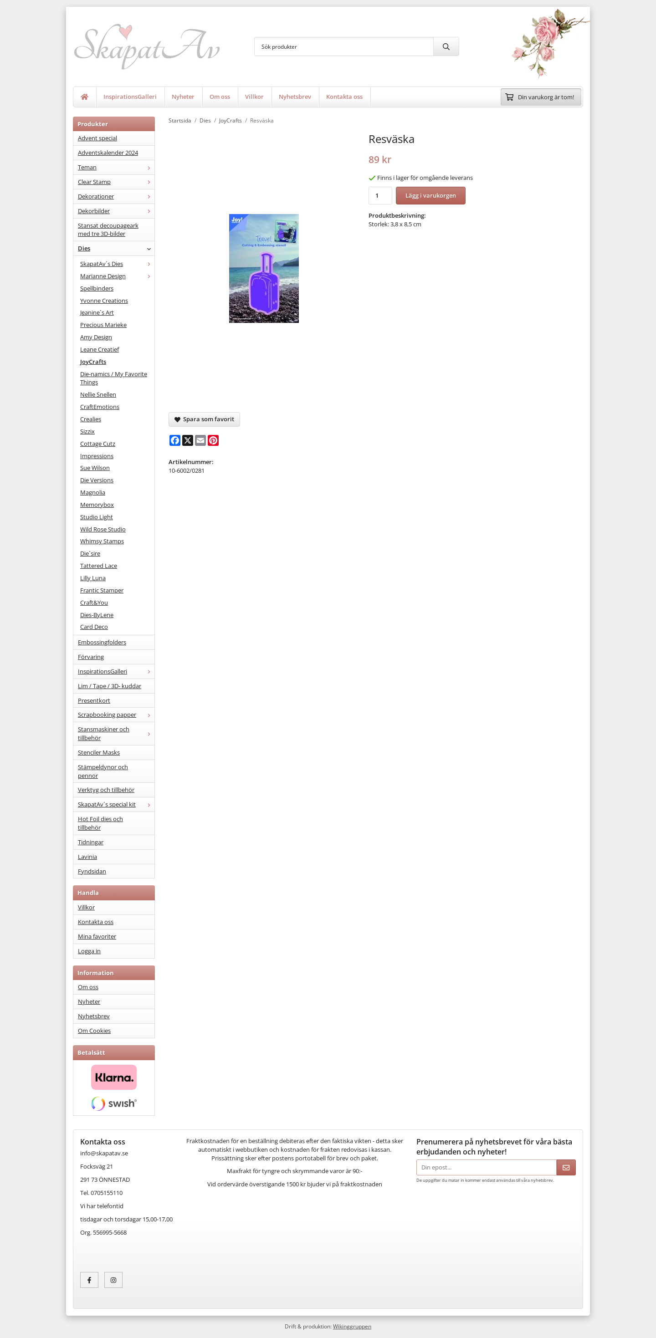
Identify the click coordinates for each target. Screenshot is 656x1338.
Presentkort (94, 700)
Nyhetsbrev (295, 96)
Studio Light (96, 517)
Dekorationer (116, 196)
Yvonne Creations (104, 300)
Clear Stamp (116, 182)
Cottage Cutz (97, 443)
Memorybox (97, 504)
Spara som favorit (204, 419)
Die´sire (90, 553)
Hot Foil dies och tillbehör (100, 823)
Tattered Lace (98, 566)
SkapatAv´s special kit (116, 804)
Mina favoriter (97, 936)
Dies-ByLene (96, 615)
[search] (446, 46)
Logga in (89, 951)
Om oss (220, 96)
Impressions (96, 456)
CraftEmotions (99, 407)
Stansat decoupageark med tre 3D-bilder (108, 229)
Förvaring (91, 657)
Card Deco (94, 627)
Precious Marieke (103, 325)
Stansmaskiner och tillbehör (116, 733)
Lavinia (87, 857)
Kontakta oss (344, 96)
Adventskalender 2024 (108, 152)
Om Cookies (94, 1030)
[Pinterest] (213, 440)
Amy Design (96, 337)
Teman (116, 167)
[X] (187, 440)
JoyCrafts (93, 361)
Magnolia (92, 492)
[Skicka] (566, 1167)
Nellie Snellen (98, 394)
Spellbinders (96, 288)
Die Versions (96, 480)
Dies (116, 248)
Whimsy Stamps (102, 541)
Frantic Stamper (101, 590)
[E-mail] (200, 440)
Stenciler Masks (99, 752)
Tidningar (90, 842)
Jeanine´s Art (97, 312)
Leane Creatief (99, 349)
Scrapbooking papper (116, 714)
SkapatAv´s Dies (117, 264)
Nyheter (183, 96)
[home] (84, 97)
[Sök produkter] (344, 46)
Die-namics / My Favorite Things (113, 378)
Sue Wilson (95, 468)
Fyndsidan (92, 871)
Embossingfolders (102, 642)
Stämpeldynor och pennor (103, 771)
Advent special (97, 138)
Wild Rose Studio (103, 529)
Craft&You (94, 602)
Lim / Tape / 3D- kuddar (109, 686)
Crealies (90, 419)
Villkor (254, 96)
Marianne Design (117, 276)
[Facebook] (175, 440)
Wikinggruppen (352, 1326)
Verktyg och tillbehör (106, 790)
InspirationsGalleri (130, 96)
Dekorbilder (116, 211)
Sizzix (87, 431)
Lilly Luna (93, 578)
